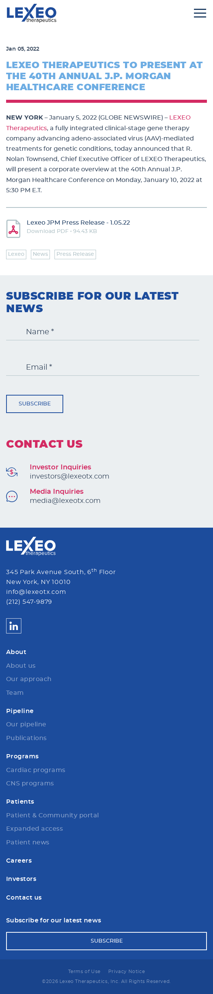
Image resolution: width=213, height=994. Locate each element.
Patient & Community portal (52, 815)
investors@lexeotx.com (69, 476)
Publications (26, 738)
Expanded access (34, 829)
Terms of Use (84, 971)
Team (15, 693)
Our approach (29, 679)
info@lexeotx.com (36, 592)
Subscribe (35, 404)
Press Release (75, 254)
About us (21, 666)
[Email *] (102, 367)
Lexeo (16, 254)
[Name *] (102, 332)
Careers (19, 861)
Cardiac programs (36, 770)
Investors (21, 879)
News (40, 254)
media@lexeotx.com (65, 501)
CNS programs (30, 783)
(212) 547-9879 (29, 602)
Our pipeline (26, 724)
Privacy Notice (126, 971)
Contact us (24, 898)
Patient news (28, 842)
